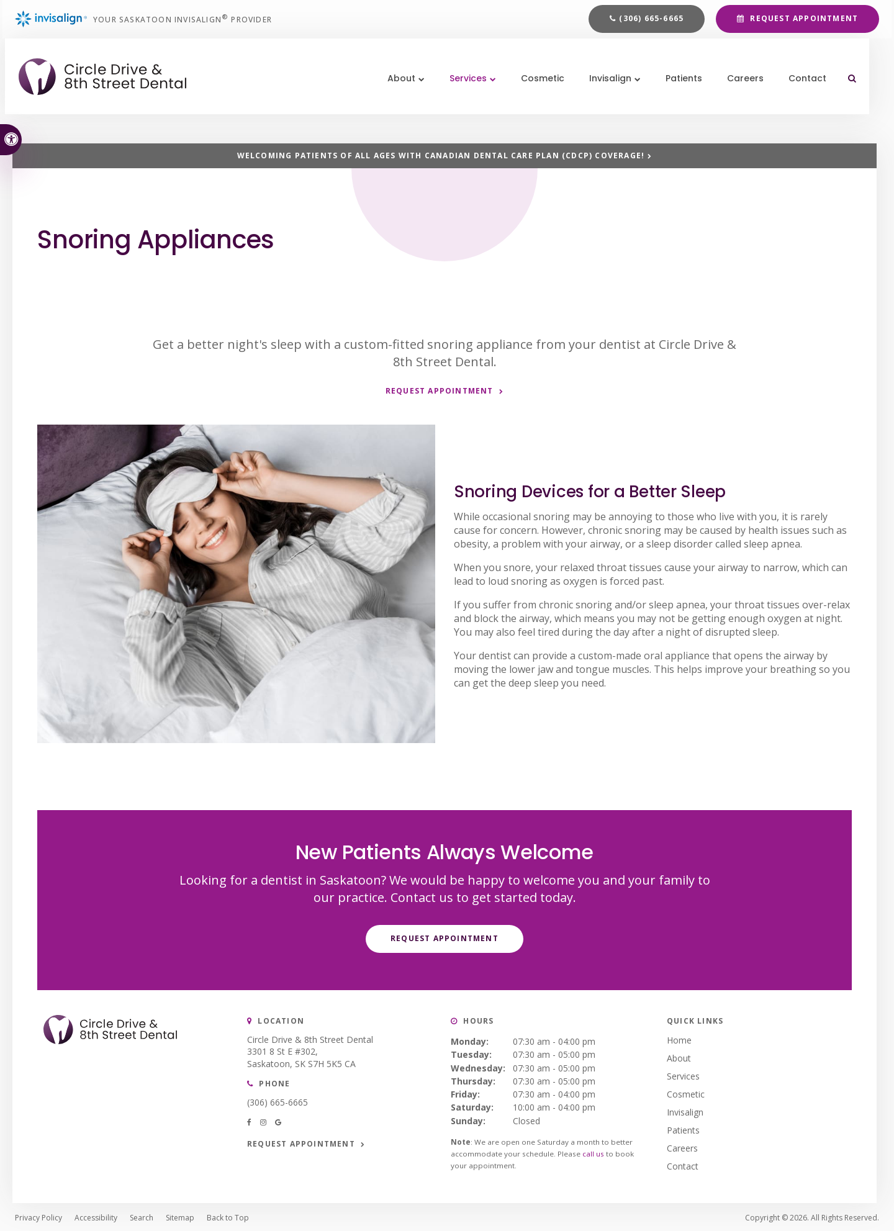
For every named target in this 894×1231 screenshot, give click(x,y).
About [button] (398, 99)
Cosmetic (539, 99)
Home (679, 1038)
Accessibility (95, 1216)
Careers (741, 99)
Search (141, 1216)
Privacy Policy (38, 1216)
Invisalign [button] (606, 99)
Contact (804, 99)
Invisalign (685, 1110)
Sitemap (180, 1216)
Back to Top (228, 1216)
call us (593, 1152)
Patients (680, 99)
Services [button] (464, 99)
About (679, 1056)
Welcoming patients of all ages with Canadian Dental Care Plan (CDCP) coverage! (441, 156)
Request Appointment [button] (802, 25)
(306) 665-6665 (651, 25)
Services (683, 1074)
